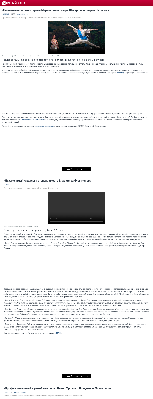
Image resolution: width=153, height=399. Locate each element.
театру (120, 72)
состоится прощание (44, 126)
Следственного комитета (32, 119)
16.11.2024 (6, 14)
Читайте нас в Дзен (76, 169)
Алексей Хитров (22, 14)
